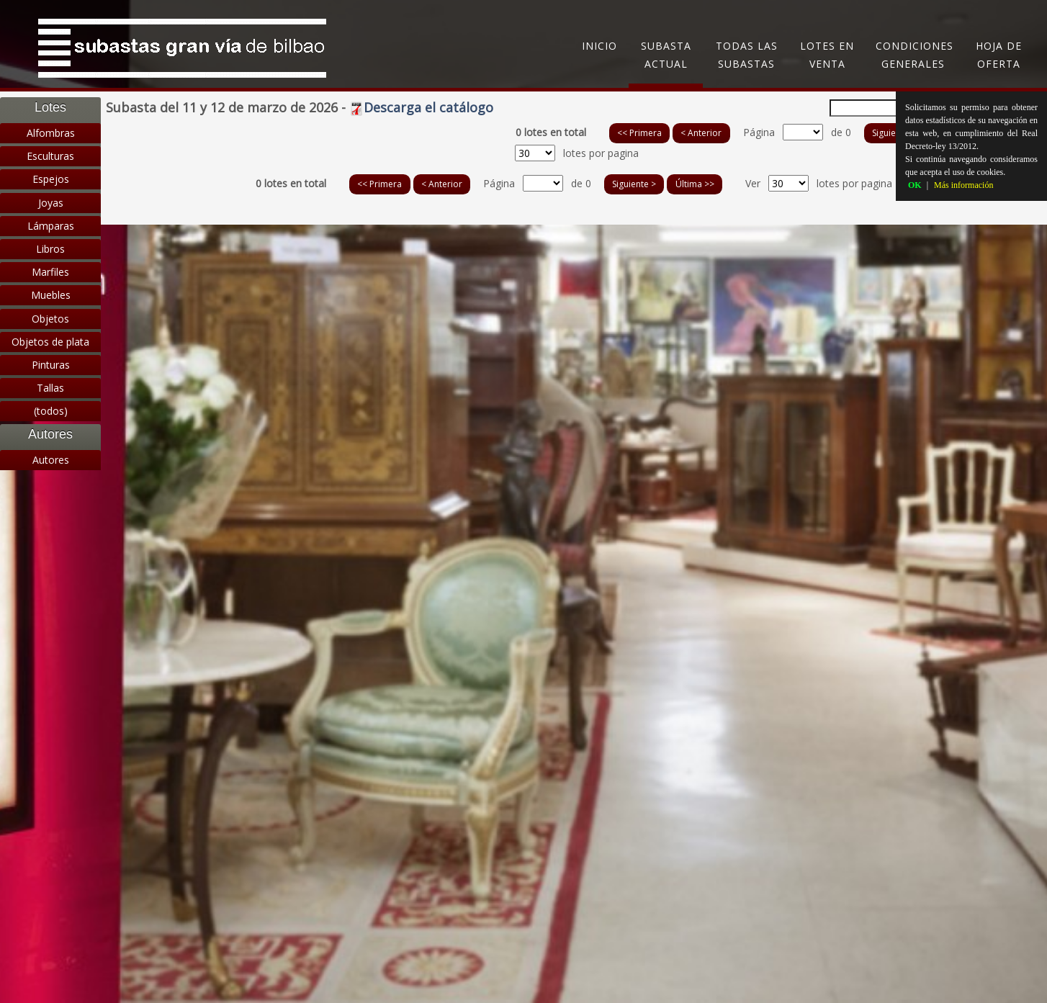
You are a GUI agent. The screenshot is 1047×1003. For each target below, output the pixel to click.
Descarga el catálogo (421, 107)
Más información (963, 185)
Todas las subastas (747, 55)
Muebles (51, 295)
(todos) (51, 411)
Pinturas (51, 365)
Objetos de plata (50, 341)
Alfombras (51, 133)
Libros (50, 249)
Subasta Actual (666, 55)
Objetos (50, 318)
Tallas (50, 388)
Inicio (599, 46)
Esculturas (50, 156)
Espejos (50, 179)
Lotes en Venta (827, 55)
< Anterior (701, 133)
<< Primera (639, 133)
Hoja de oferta (999, 55)
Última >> (694, 184)
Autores (50, 460)
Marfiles (50, 272)
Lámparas (50, 226)
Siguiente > (894, 133)
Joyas (50, 203)
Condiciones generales (914, 55)
